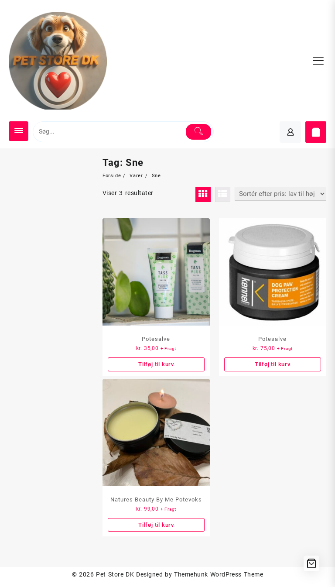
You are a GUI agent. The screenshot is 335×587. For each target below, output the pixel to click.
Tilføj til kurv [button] (156, 364)
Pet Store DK (115, 574)
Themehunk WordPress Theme (218, 574)
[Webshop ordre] (280, 194)
